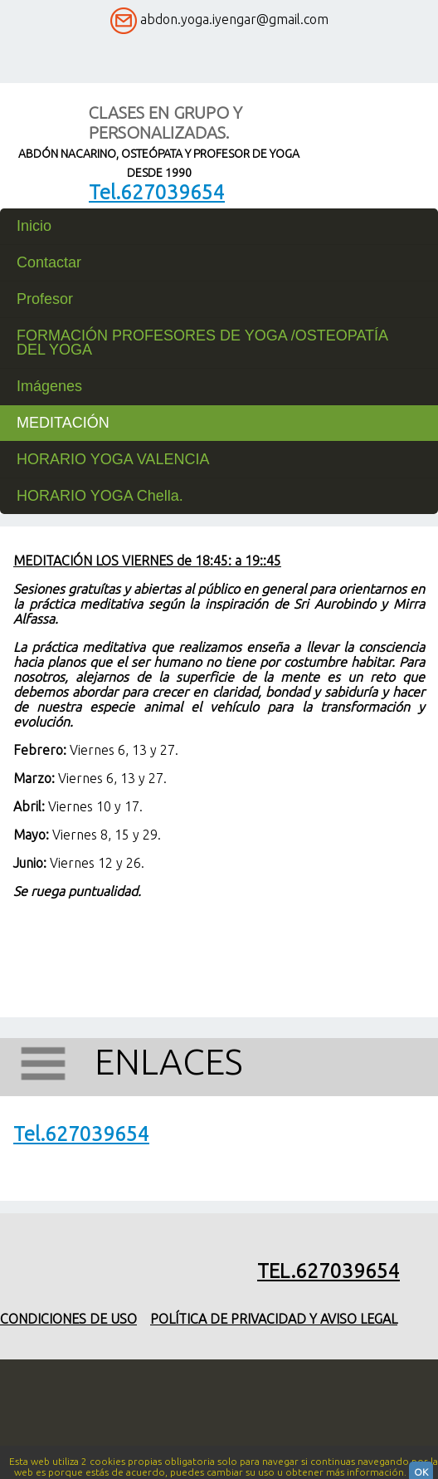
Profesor (45, 299)
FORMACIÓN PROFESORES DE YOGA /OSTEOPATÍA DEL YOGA (202, 342)
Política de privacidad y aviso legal (273, 1318)
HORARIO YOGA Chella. (100, 495)
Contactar (49, 262)
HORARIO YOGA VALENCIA (113, 459)
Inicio (34, 226)
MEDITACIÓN (63, 422)
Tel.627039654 (157, 192)
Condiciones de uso (68, 1318)
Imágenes (49, 386)
